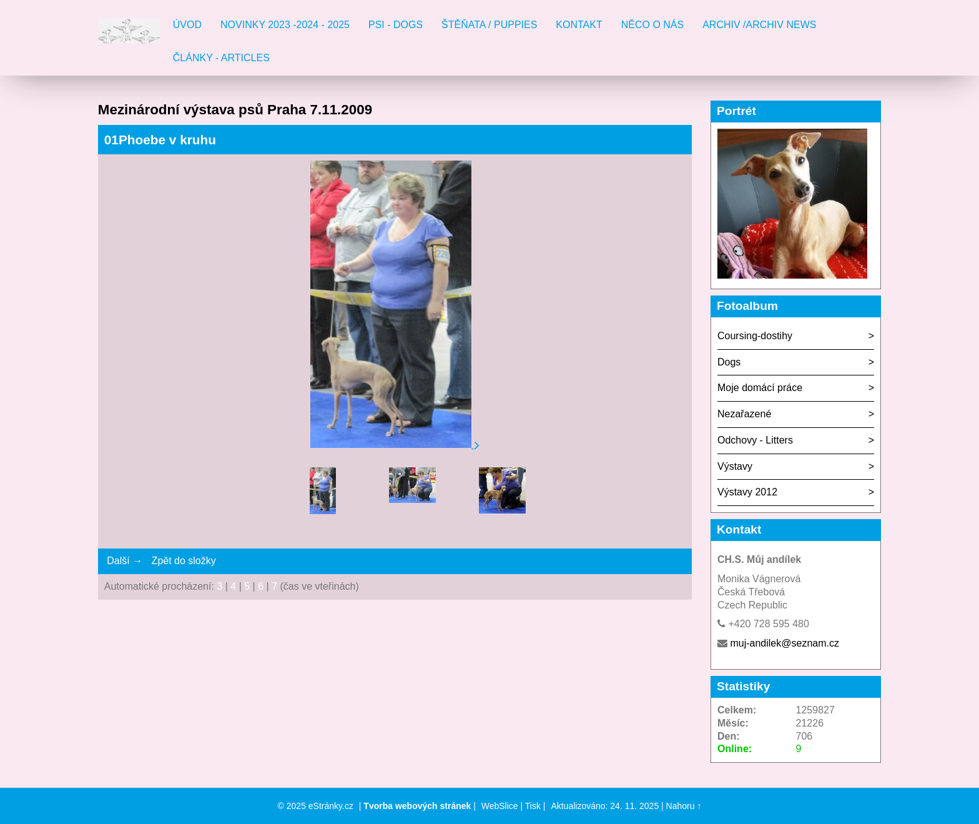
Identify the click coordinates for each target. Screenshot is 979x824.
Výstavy (734, 466)
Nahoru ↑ (684, 806)
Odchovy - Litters (755, 440)
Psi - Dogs (395, 24)
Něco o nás (652, 24)
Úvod (187, 24)
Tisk (533, 806)
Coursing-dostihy (754, 335)
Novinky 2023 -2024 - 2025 (285, 24)
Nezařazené (744, 414)
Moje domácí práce (759, 387)
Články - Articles (221, 57)
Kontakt (579, 24)
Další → (124, 560)
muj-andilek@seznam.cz (784, 643)
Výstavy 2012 (747, 492)
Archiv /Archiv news (759, 24)
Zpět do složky (184, 560)
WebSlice (499, 806)
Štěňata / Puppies (489, 24)
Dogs (728, 362)
